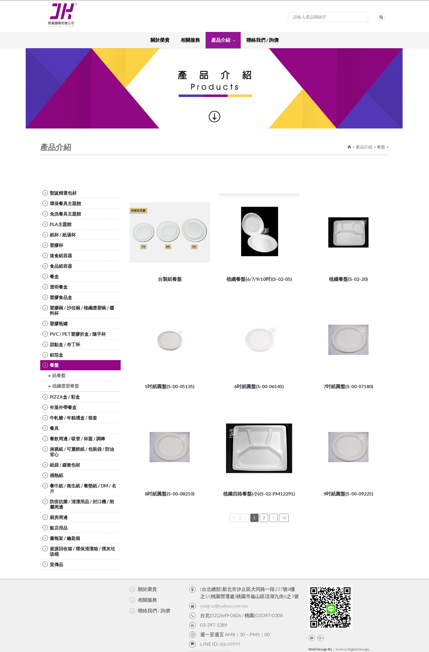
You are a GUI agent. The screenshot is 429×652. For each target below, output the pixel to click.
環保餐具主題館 (62, 203)
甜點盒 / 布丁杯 (61, 344)
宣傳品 (53, 564)
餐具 (51, 428)
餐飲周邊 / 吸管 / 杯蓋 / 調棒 (74, 438)
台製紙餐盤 (170, 279)
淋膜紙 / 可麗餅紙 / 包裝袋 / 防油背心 (78, 451)
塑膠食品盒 (57, 297)
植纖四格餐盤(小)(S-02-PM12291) (259, 493)
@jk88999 (230, 644)
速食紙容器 (57, 255)
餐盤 (381, 146)
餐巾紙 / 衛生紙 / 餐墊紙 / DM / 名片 (79, 488)
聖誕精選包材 (60, 193)
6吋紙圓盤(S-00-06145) (259, 386)
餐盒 (51, 276)
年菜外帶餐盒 (60, 407)
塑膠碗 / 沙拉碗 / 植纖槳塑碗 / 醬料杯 (78, 310)
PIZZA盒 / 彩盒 (61, 396)
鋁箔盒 (53, 354)
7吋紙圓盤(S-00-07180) (348, 386)
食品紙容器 (57, 266)
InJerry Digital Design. (353, 649)
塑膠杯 (53, 245)
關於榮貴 (160, 40)
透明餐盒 (55, 286)
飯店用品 (55, 527)
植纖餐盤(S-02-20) (348, 279)
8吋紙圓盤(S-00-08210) (170, 493)
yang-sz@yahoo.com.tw (224, 605)
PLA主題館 (57, 224)
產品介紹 (223, 40)
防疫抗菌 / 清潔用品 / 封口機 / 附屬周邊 (78, 504)
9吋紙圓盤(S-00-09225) (348, 493)
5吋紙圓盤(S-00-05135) (170, 386)
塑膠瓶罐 (55, 323)
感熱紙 (53, 475)
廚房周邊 (55, 517)
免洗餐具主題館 (62, 213)
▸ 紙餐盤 (57, 375)
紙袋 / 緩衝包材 (61, 464)
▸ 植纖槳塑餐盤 (64, 386)
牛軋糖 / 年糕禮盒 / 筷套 (70, 417)
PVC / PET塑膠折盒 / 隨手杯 (74, 334)
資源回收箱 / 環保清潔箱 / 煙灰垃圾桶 (79, 551)
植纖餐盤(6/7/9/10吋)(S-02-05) (259, 279)
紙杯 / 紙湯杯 (59, 234)
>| (284, 517)
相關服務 (190, 40)
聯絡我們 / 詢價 (262, 40)
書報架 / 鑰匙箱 (61, 538)
